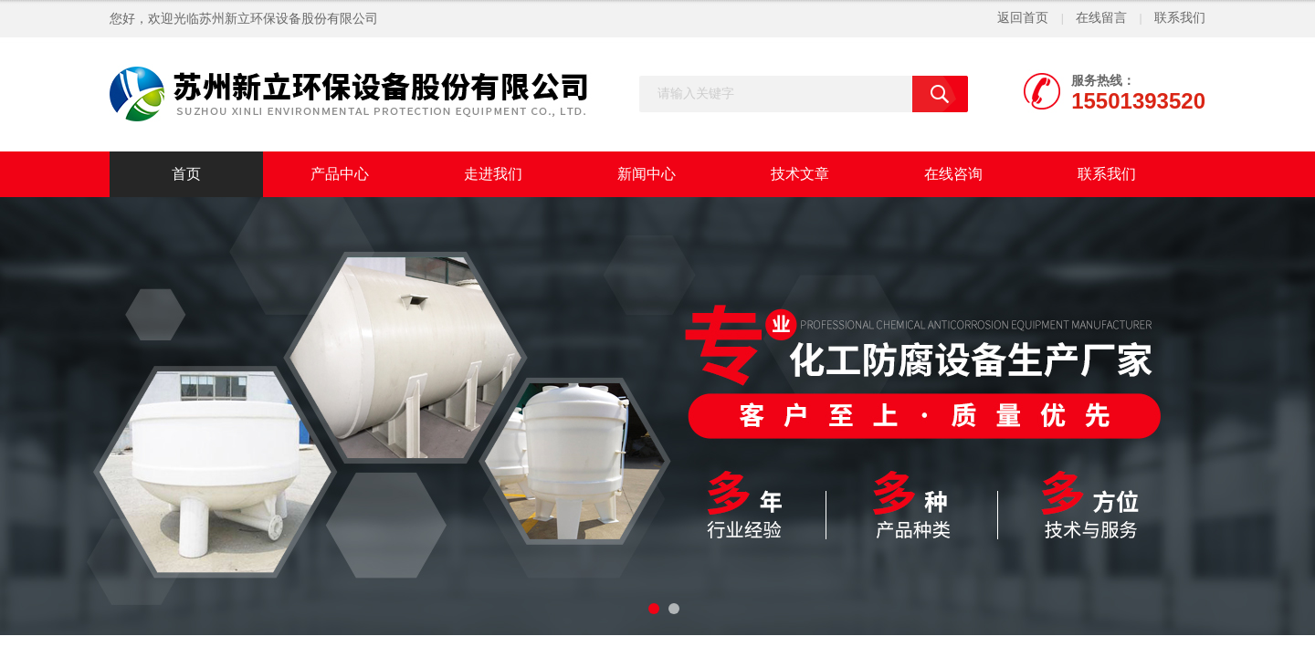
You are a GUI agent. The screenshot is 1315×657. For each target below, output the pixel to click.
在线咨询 (953, 174)
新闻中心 (646, 174)
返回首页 (1022, 18)
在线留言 (1101, 18)
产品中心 (339, 174)
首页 (186, 174)
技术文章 (800, 174)
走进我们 (493, 174)
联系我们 (1179, 18)
